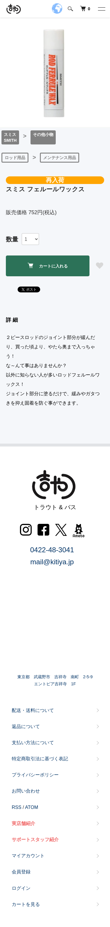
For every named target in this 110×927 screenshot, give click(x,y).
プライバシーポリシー (35, 774)
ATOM (31, 807)
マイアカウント (28, 855)
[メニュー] (101, 9)
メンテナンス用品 (59, 157)
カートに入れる (48, 265)
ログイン (21, 888)
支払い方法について (33, 742)
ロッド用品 (15, 157)
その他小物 (43, 134)
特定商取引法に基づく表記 (40, 758)
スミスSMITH (10, 137)
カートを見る (26, 904)
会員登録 (21, 871)
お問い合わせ (26, 790)
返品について (26, 726)
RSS (16, 807)
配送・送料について (33, 710)
